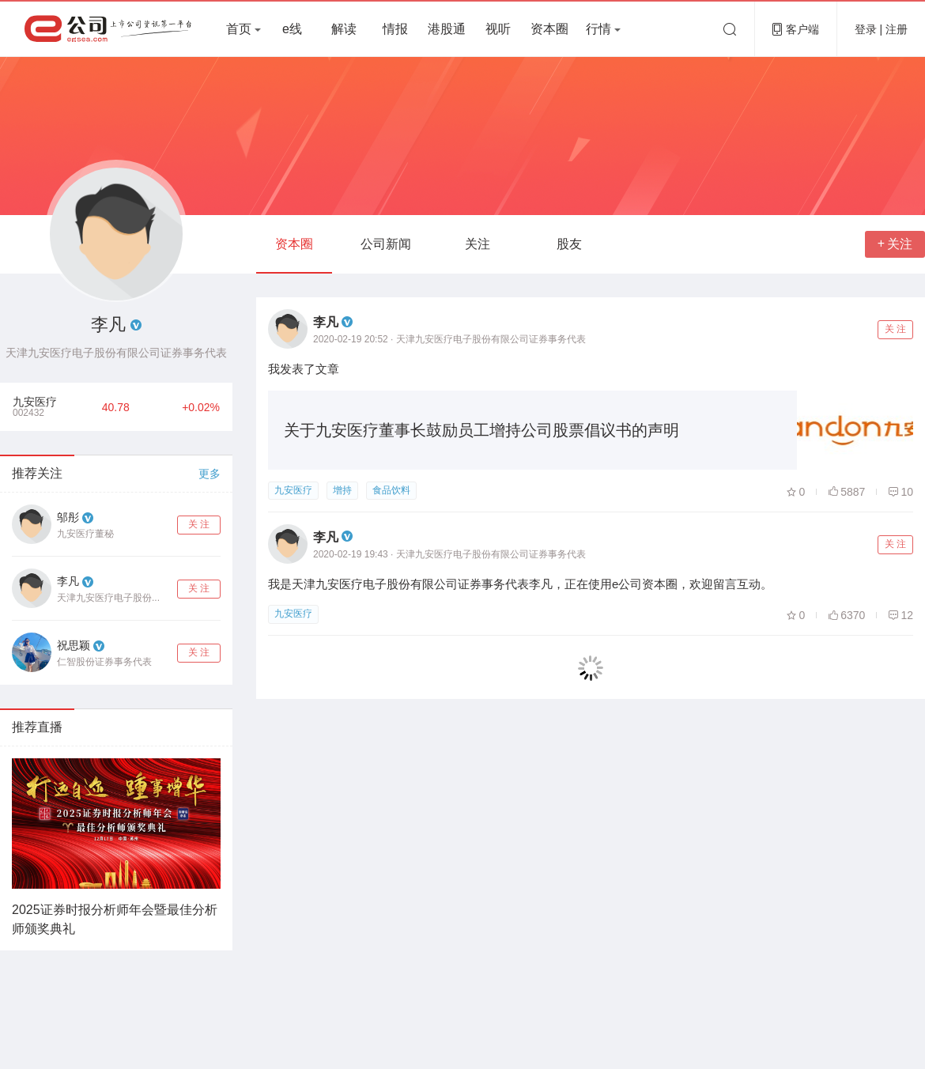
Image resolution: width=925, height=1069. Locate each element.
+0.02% (201, 407)
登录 (867, 29)
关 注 (199, 524)
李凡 (68, 581)
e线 (292, 29)
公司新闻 (386, 244)
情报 (395, 29)
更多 (209, 473)
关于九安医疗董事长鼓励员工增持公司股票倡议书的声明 (481, 430)
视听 (498, 29)
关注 (477, 244)
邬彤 (68, 517)
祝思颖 (73, 645)
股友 (569, 244)
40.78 (116, 407)
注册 (896, 29)
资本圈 (549, 29)
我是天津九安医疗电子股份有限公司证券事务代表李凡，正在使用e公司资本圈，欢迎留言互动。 (520, 584)
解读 (344, 29)
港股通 (447, 29)
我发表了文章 (303, 369)
